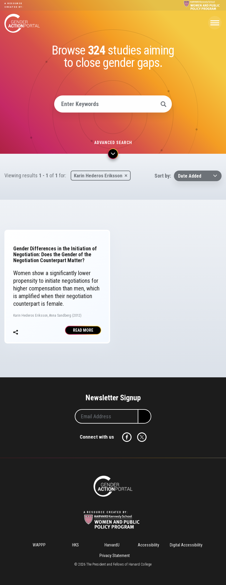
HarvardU (111, 545)
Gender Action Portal (22, 23)
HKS (75, 545)
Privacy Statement (114, 555)
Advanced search (113, 142)
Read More (83, 330)
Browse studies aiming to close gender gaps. (113, 56)
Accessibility (148, 545)
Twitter (142, 437)
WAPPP (39, 545)
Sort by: (162, 176)
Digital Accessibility (186, 545)
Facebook (127, 437)
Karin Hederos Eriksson (98, 176)
